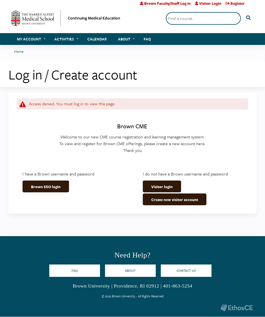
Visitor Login (210, 3)
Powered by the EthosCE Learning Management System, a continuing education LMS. (237, 308)
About (124, 39)
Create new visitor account (174, 199)
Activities (64, 39)
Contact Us (186, 270)
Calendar (97, 39)
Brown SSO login (46, 187)
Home (19, 51)
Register (237, 3)
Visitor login (162, 187)
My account (29, 39)
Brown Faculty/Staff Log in (167, 3)
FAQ (147, 39)
